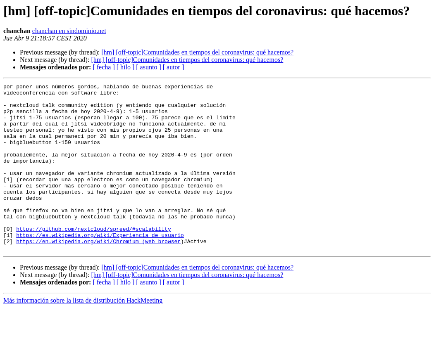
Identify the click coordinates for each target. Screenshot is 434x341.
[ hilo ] (126, 67)
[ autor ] (173, 67)
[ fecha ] (103, 67)
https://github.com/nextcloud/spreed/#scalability (93, 258)
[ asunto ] (148, 67)
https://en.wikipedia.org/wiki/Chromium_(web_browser (98, 273)
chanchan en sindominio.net (69, 30)
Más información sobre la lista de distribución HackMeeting (82, 333)
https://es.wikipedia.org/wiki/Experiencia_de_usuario (100, 266)
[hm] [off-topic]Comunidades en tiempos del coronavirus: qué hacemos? (197, 52)
